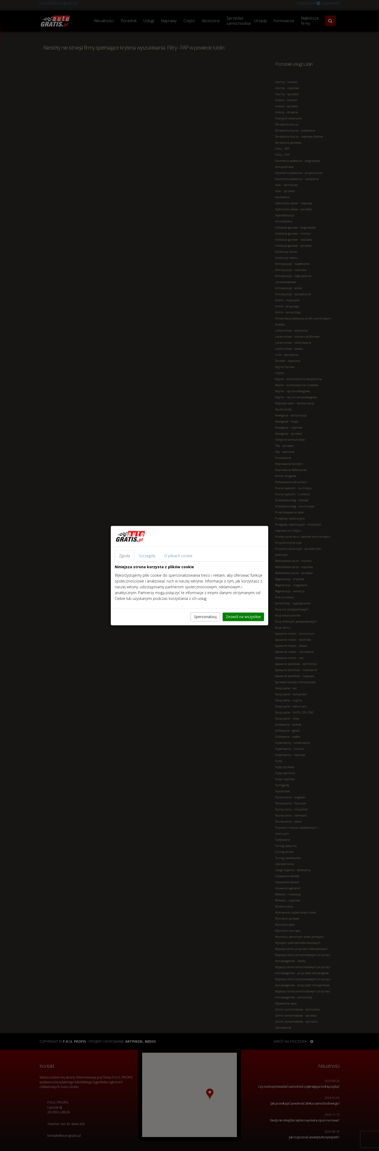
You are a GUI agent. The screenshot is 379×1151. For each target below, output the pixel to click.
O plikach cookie (178, 555)
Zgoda (124, 555)
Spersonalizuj (205, 616)
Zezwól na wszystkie (243, 616)
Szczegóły (147, 555)
